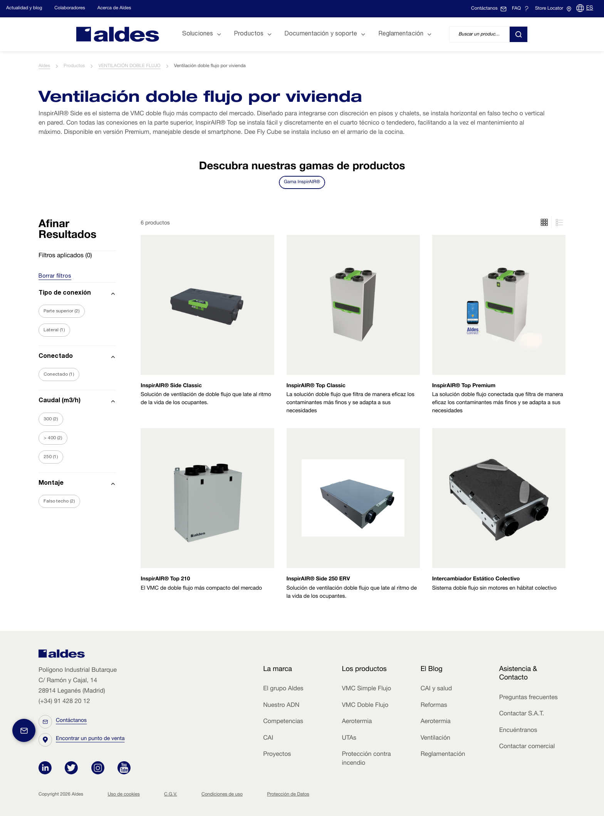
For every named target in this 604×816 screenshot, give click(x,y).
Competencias (283, 722)
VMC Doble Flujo (365, 706)
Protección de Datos (288, 794)
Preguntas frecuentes (528, 698)
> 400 (53, 438)
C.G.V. (170, 794)
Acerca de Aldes (114, 8)
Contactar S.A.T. (521, 714)
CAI (268, 738)
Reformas (434, 706)
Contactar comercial (527, 747)
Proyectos (277, 755)
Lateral (54, 330)
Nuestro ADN (281, 706)
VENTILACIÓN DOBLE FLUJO (129, 66)
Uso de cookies (123, 794)
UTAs (349, 738)
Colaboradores (69, 8)
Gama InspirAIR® (302, 182)
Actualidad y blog (24, 8)
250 (51, 457)
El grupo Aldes (283, 689)
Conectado (59, 374)
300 (51, 419)
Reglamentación (443, 755)
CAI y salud (436, 689)
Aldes (44, 66)
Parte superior (62, 311)
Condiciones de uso (222, 794)
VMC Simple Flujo (366, 689)
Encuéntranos (518, 731)
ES (589, 8)
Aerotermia (357, 722)
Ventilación (435, 738)
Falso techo (59, 501)
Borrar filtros (55, 276)
